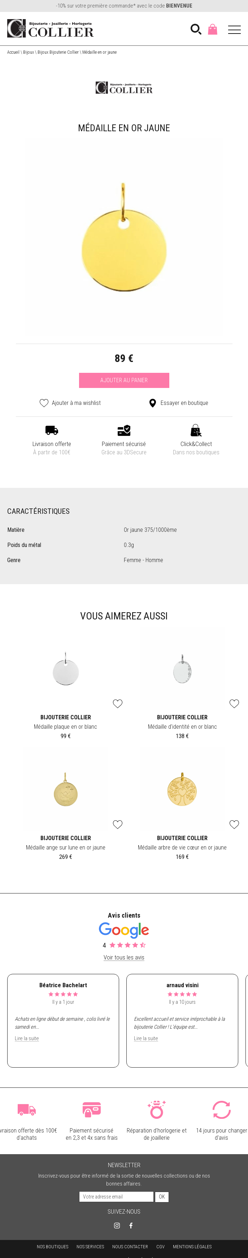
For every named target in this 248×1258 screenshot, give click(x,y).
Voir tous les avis (124, 957)
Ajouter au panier (124, 380)
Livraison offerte (51, 448)
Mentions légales (192, 1246)
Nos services (90, 1246)
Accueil (13, 52)
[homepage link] (50, 28)
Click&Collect (196, 448)
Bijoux (28, 52)
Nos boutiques (52, 1246)
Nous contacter (130, 1246)
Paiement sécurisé (124, 448)
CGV (160, 1246)
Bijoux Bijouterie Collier (58, 52)
